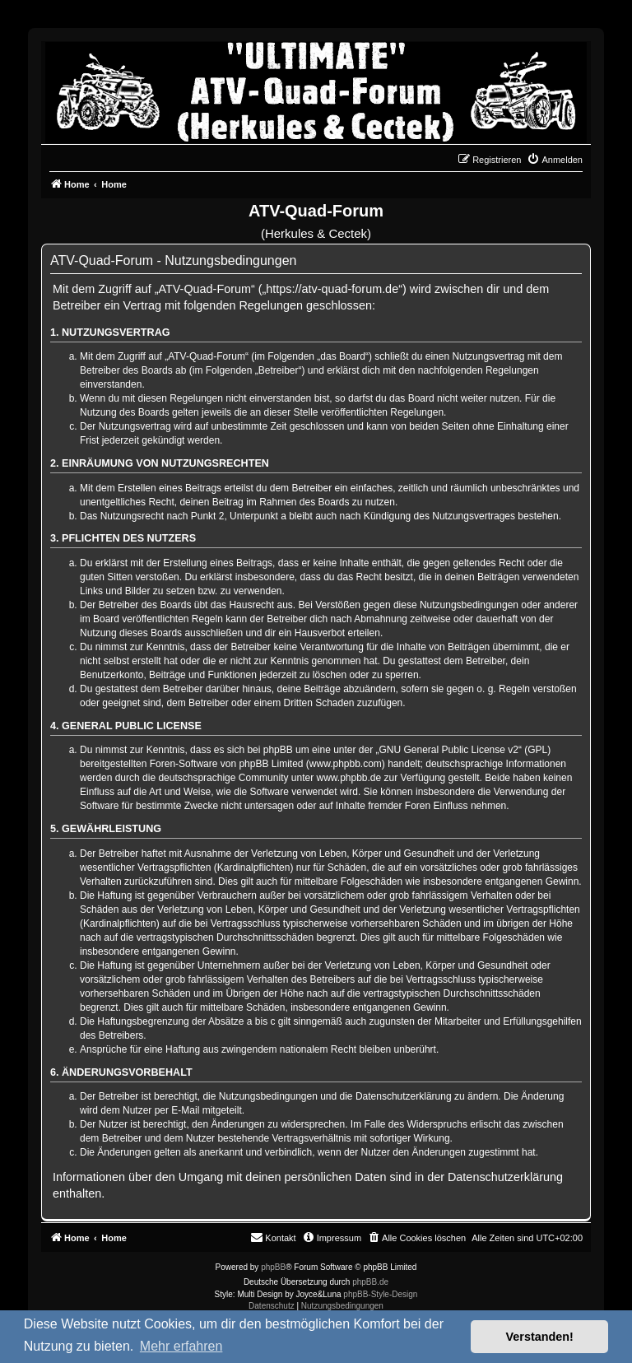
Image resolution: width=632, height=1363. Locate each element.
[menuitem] (555, 160)
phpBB (273, 1267)
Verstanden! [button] (540, 1336)
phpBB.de (370, 1281)
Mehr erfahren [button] (181, 1346)
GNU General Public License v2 (448, 750)
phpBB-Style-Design (380, 1294)
